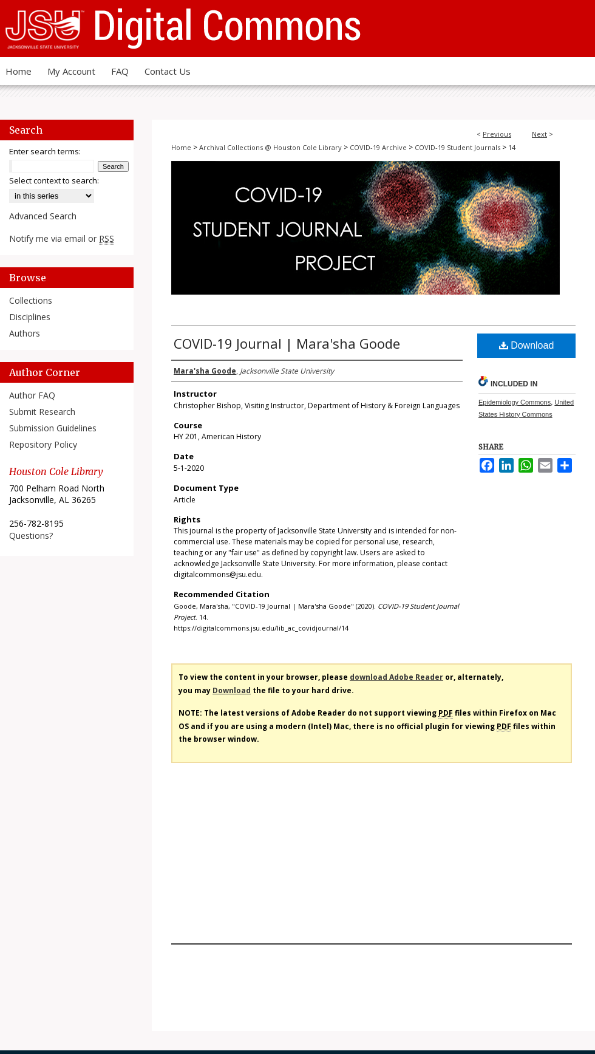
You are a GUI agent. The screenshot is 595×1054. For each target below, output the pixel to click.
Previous (497, 134)
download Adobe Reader (396, 677)
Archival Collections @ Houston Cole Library (270, 147)
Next (539, 134)
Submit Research (42, 411)
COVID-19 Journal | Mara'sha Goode (287, 343)
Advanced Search (42, 216)
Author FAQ (32, 395)
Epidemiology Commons (514, 402)
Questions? (31, 535)
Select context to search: (54, 180)
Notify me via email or (61, 238)
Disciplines (29, 317)
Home (181, 147)
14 (511, 147)
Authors (24, 333)
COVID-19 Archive (378, 147)
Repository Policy (43, 444)
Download (526, 345)
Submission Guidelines (53, 428)
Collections (30, 300)
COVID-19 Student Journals (457, 147)
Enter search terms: (45, 151)
